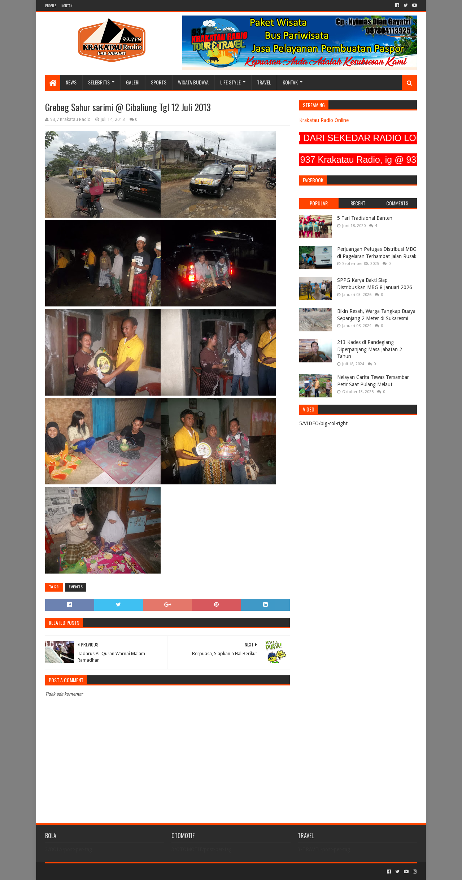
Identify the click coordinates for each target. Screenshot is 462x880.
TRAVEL (264, 82)
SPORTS (158, 82)
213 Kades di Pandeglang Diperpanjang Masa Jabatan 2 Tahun (369, 349)
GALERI (132, 82)
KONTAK (66, 5)
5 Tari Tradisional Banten (364, 218)
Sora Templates (85, 871)
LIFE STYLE (230, 82)
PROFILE (50, 5)
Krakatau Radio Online (324, 120)
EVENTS (76, 587)
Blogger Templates (127, 871)
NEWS (71, 82)
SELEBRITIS (99, 82)
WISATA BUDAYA (193, 82)
